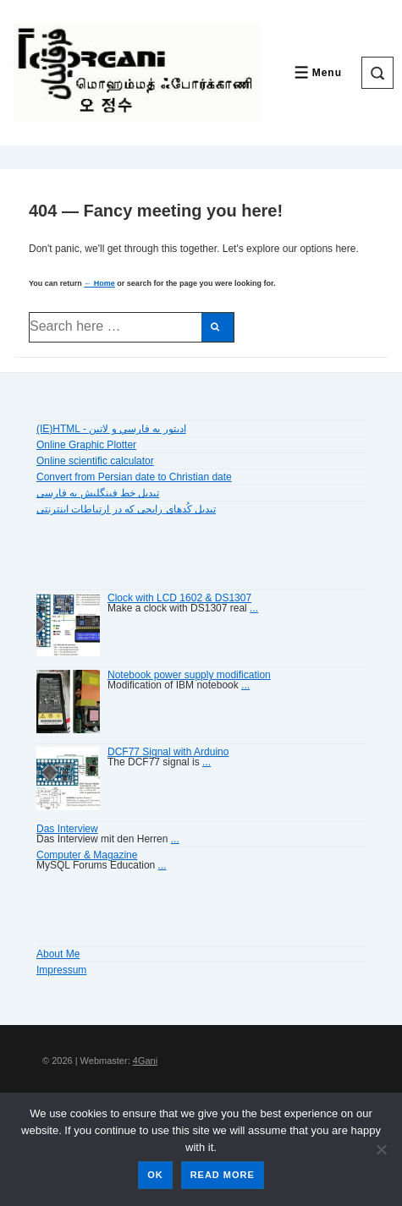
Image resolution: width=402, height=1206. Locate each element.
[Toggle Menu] (316, 72)
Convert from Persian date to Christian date (134, 477)
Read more (222, 1175)
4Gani (145, 1060)
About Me (58, 954)
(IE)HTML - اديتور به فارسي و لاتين (111, 429)
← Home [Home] (99, 283)
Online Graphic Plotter (86, 445)
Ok (155, 1175)
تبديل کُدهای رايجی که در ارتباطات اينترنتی (126, 509)
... (254, 608)
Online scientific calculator (95, 461)
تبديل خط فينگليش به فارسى (97, 493)
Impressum (61, 970)
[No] (380, 1149)
